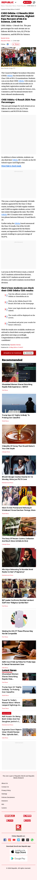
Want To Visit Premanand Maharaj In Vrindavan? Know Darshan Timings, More (18, 509)
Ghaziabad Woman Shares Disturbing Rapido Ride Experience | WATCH (17, 385)
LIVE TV (27, 2)
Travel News (5, 513)
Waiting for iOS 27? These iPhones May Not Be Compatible (17, 632)
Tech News (5, 637)
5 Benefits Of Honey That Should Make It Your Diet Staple (18, 447)
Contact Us (5, 787)
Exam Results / (22, 6)
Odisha (10, 75)
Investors (5, 801)
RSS (3, 804)
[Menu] (34, 2)
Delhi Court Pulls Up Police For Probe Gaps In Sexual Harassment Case (19, 663)
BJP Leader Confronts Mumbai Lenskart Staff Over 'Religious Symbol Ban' (18, 601)
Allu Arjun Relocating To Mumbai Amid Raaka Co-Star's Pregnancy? (17, 570)
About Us (5, 783)
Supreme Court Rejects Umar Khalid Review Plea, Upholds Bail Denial (12, 733)
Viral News (5, 390)
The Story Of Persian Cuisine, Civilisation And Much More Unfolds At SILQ (18, 539)
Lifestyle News (6, 451)
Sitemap (4, 794)
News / (3, 6)
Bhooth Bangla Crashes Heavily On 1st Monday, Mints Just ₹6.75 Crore (17, 478)
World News (5, 421)
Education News (5, 41)
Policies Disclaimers (8, 797)
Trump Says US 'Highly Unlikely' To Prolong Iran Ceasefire (16, 416)
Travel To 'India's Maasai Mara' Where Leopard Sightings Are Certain (11, 704)
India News (5, 667)
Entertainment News (7, 482)
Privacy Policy (6, 790)
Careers (4, 808)
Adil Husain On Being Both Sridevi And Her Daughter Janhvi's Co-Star (11, 720)
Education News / (11, 6)
